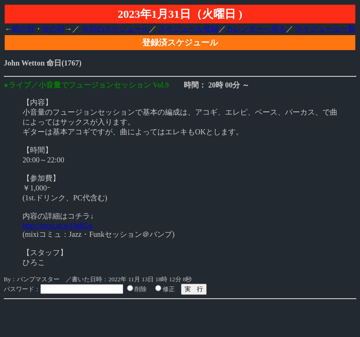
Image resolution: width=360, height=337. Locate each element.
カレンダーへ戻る (256, 29)
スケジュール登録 (188, 29)
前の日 (23, 29)
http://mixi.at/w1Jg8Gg (57, 225)
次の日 (53, 29)
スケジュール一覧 (325, 29)
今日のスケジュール (115, 29)
